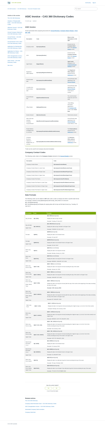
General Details (71, 82)
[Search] (85, 8)
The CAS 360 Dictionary (14, 18)
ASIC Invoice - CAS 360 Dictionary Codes (14, 61)
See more (10, 65)
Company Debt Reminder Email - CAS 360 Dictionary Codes (40, 403)
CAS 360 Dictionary (22, 8)
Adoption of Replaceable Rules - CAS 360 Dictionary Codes (15, 22)
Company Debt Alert (30, 412)
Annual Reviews (55, 30)
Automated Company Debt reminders (34, 409)
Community (88, 2)
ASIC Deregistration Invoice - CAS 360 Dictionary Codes (15, 56)
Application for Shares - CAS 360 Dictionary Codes (15, 52)
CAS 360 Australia (12, 8)
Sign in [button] (94, 2)
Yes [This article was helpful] (48, 388)
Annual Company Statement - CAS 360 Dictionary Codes (15, 33)
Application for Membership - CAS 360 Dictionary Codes (15, 47)
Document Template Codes (34, 8)
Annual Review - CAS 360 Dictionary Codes (14, 37)
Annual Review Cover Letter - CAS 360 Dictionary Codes (15, 42)
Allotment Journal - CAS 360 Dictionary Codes (15, 28)
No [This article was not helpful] (56, 388)
